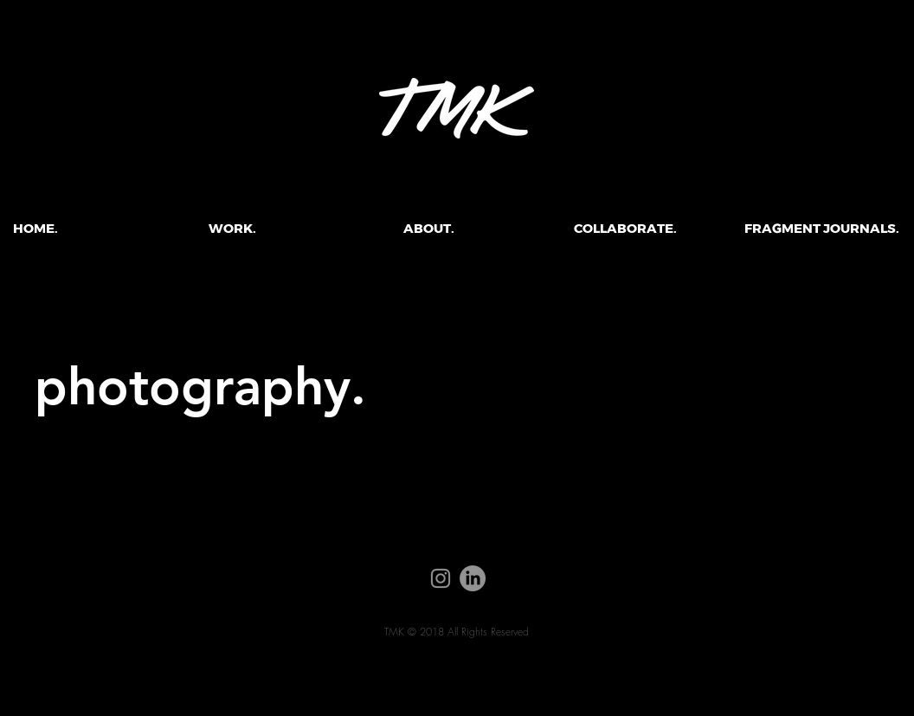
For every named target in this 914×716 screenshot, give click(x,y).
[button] (232, 228)
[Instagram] (441, 578)
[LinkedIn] (473, 578)
